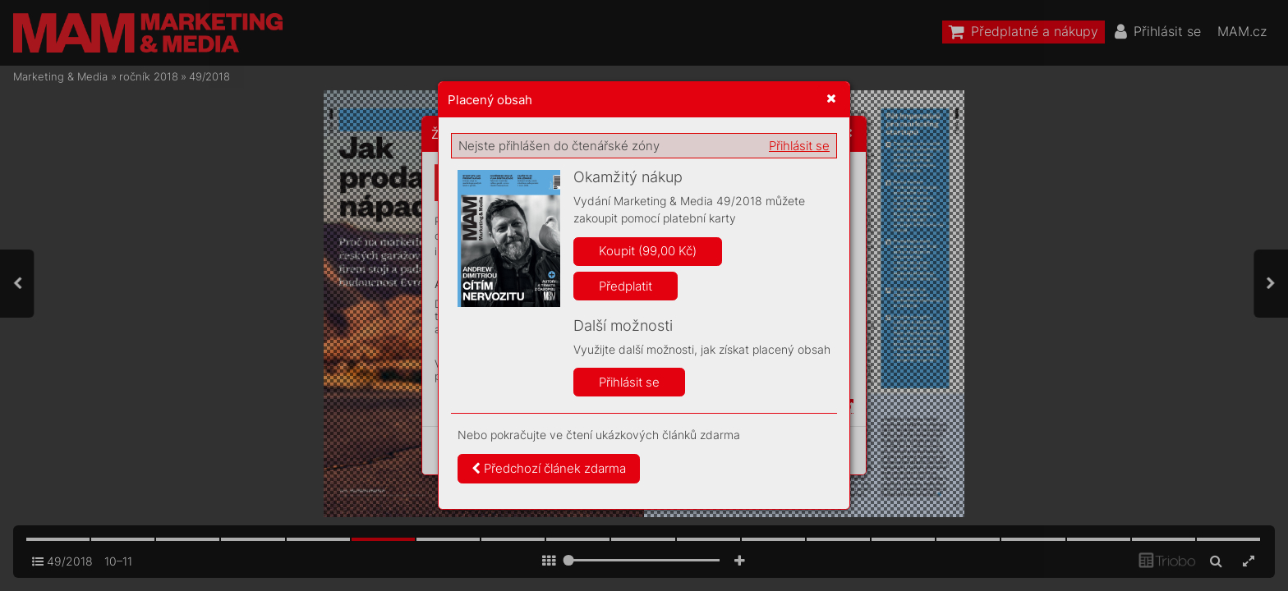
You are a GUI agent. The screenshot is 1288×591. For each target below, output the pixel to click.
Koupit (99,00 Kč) (648, 251)
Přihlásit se (799, 145)
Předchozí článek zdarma (549, 468)
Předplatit (625, 286)
